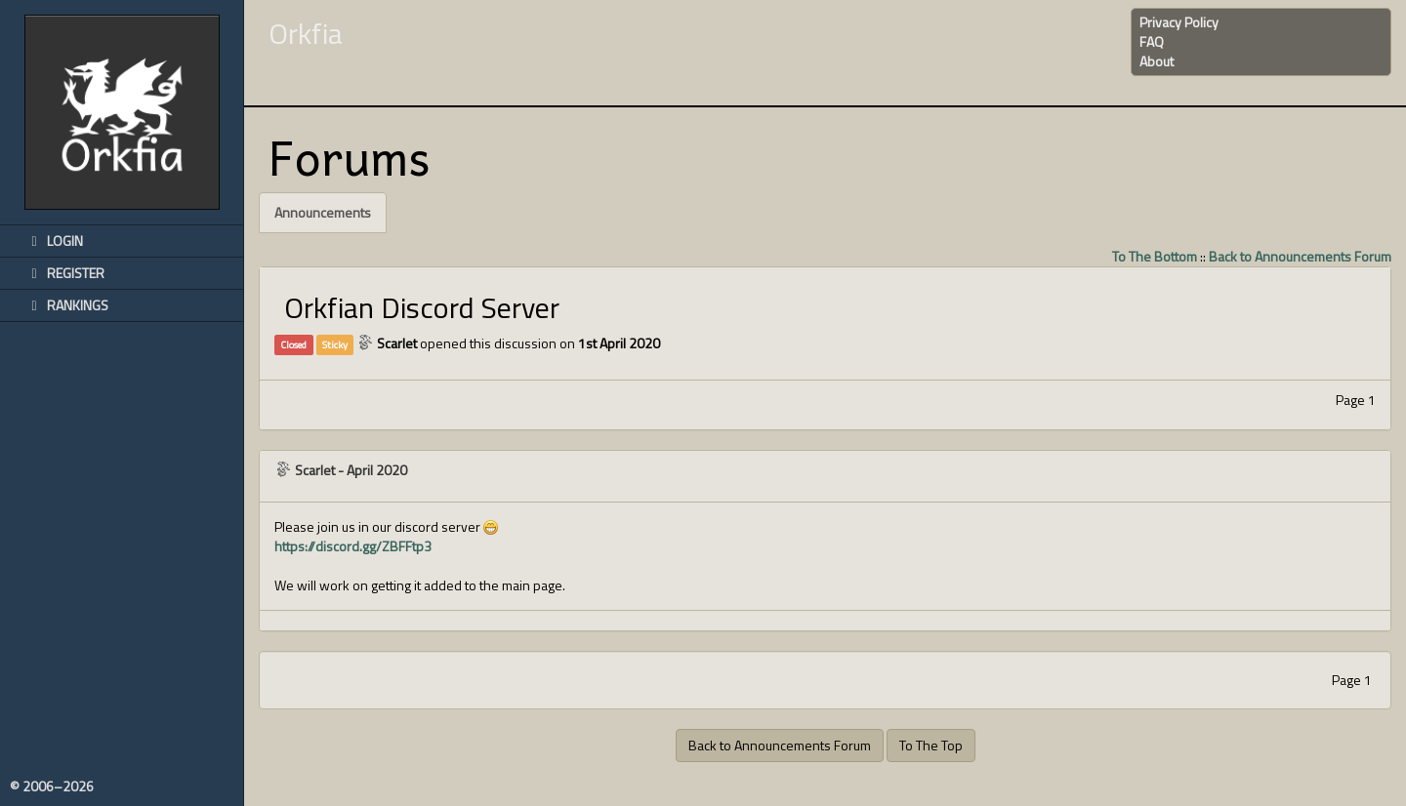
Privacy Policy (1179, 22)
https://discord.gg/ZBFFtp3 (353, 546)
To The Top (931, 745)
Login (53, 240)
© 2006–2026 (52, 786)
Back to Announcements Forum (1300, 256)
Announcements (322, 212)
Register (64, 272)
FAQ (1151, 41)
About (1156, 61)
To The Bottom (1154, 256)
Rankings (66, 305)
